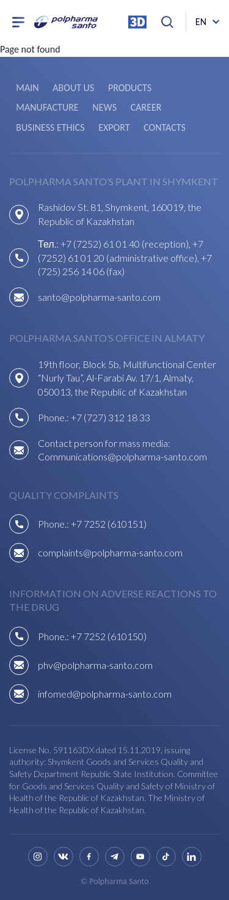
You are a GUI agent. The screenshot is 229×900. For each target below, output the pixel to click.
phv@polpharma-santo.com (95, 665)
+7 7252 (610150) (109, 636)
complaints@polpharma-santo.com (110, 552)
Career (146, 107)
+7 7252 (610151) (109, 523)
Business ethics (50, 127)
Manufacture (47, 107)
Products (129, 88)
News (104, 107)
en (200, 22)
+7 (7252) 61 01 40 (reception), (126, 243)
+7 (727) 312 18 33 (110, 417)
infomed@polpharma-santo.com (105, 693)
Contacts (165, 127)
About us (73, 88)
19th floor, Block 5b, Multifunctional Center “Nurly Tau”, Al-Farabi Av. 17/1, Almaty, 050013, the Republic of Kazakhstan (127, 377)
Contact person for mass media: (104, 443)
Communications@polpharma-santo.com (122, 456)
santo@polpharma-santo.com (99, 297)
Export (113, 127)
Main (27, 88)
